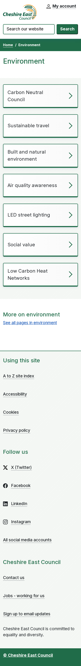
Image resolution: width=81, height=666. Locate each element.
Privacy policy (16, 430)
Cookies (11, 412)
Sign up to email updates (26, 613)
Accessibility (15, 394)
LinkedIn (19, 503)
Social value (21, 244)
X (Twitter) (21, 467)
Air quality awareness (32, 185)
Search (67, 29)
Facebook (20, 485)
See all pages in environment (30, 322)
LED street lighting (29, 215)
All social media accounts (27, 539)
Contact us (13, 577)
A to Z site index (18, 376)
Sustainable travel (28, 125)
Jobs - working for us (23, 595)
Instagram (21, 521)
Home (8, 45)
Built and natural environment (27, 155)
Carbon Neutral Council (25, 96)
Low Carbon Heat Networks (28, 274)
